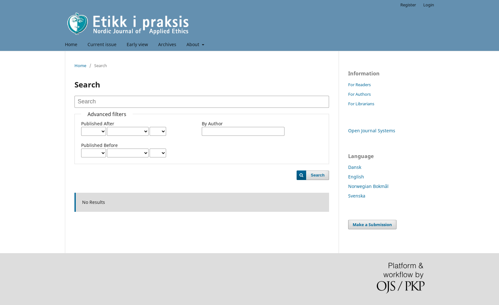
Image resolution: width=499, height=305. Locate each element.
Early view (137, 44)
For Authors (359, 94)
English (356, 177)
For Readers (359, 84)
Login (428, 5)
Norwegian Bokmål (368, 186)
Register (408, 5)
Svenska (356, 196)
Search (318, 175)
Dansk (354, 167)
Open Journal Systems (371, 131)
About (193, 44)
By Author (212, 124)
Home (71, 44)
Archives (167, 44)
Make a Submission (372, 224)
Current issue (102, 44)
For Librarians (361, 104)
